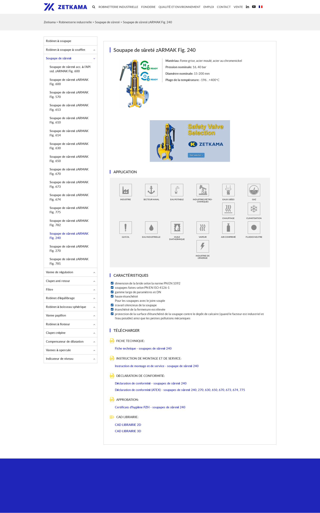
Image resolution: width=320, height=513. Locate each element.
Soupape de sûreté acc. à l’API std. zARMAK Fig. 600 (70, 69)
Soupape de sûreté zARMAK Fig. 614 (69, 133)
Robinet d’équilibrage (60, 298)
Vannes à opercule (58, 350)
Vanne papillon (56, 315)
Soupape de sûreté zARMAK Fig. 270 (69, 248)
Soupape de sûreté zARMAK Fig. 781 (69, 261)
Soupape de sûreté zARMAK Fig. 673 (69, 184)
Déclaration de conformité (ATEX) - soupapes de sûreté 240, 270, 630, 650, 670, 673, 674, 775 (180, 390)
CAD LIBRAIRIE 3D (128, 431)
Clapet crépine (56, 333)
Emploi (208, 7)
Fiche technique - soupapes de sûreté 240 (143, 348)
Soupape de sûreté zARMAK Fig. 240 (69, 236)
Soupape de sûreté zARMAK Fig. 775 (69, 210)
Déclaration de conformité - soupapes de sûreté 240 (151, 383)
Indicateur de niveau (59, 359)
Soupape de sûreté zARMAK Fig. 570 (69, 94)
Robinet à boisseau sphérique (66, 307)
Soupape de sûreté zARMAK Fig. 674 (69, 197)
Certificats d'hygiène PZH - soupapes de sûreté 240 (150, 407)
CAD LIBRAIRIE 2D (128, 425)
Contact (224, 7)
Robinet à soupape (58, 41)
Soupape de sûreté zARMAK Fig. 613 (69, 107)
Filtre (49, 290)
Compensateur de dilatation (64, 342)
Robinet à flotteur (58, 324)
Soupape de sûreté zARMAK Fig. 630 (69, 146)
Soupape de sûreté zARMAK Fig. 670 (69, 171)
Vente (238, 7)
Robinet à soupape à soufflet (65, 50)
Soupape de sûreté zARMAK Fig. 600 (69, 82)
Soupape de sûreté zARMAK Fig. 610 (69, 120)
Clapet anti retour (58, 281)
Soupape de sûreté (58, 58)
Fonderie (148, 7)
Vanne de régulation (59, 272)
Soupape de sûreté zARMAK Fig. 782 (69, 223)
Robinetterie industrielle (118, 7)
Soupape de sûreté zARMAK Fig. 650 (69, 159)
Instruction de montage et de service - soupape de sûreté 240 (157, 366)
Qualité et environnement (179, 7)
